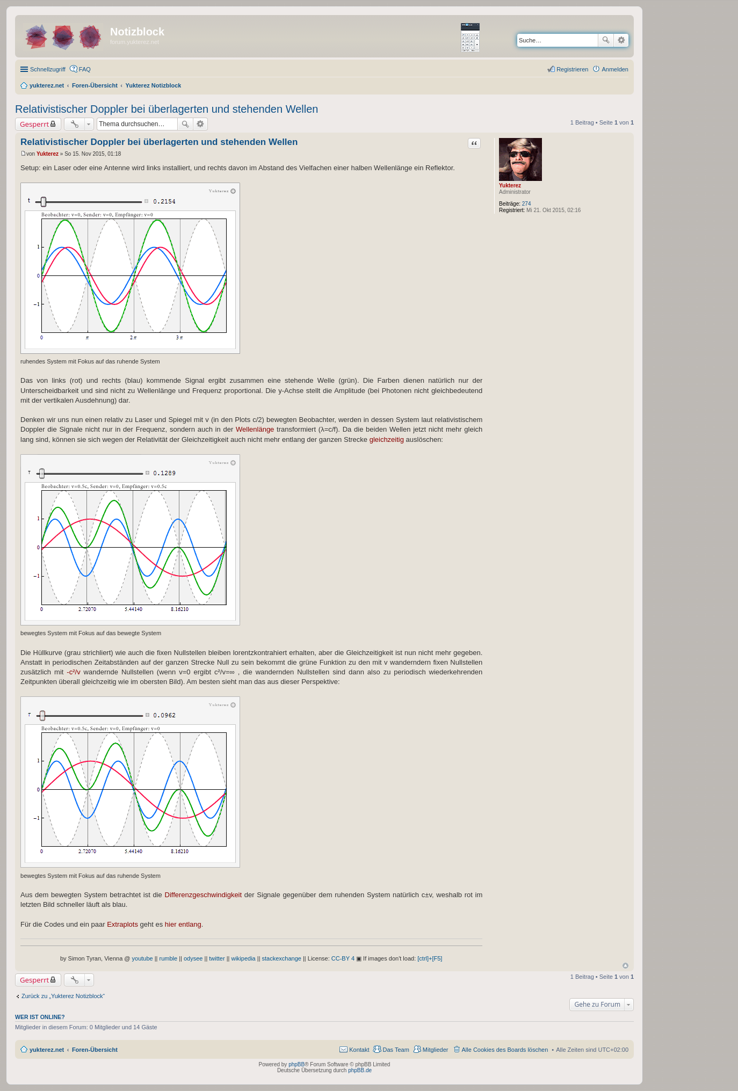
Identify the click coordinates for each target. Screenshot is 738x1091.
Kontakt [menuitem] (359, 1049)
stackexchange (281, 958)
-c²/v (73, 672)
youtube (142, 958)
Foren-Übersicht (95, 1049)
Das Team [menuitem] (395, 1049)
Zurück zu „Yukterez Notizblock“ (63, 996)
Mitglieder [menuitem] (435, 1049)
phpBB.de (360, 1070)
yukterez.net (47, 1049)
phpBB (296, 1064)
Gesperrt (34, 124)
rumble (169, 958)
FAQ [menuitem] (85, 69)
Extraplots (122, 924)
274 (526, 204)
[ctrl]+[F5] (429, 958)
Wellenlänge (255, 429)
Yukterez (510, 185)
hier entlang (183, 924)
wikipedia (243, 958)
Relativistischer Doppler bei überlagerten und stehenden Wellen (166, 109)
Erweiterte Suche (621, 40)
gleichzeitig (387, 439)
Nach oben (625, 966)
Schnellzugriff (48, 69)
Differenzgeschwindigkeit (203, 895)
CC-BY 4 (342, 958)
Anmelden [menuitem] (615, 69)
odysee (193, 958)
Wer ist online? (40, 1017)
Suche (606, 40)
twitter (217, 958)
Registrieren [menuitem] (572, 69)
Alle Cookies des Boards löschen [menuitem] (505, 1049)
